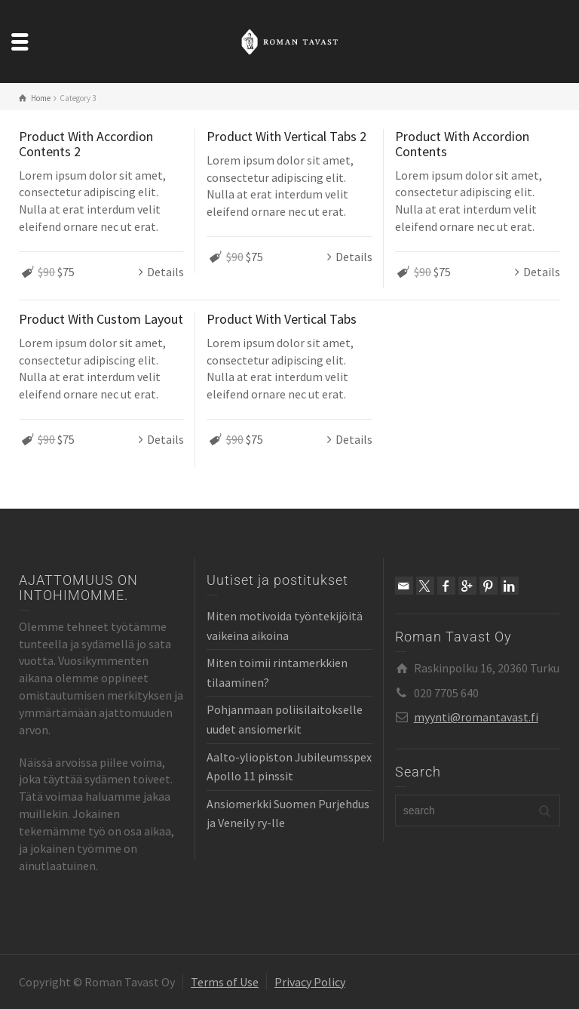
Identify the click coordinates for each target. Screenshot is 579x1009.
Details (165, 271)
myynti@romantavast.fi (476, 716)
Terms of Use (225, 981)
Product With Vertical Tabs (282, 319)
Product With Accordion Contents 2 (86, 144)
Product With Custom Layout (101, 319)
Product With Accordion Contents (462, 144)
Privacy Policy (309, 981)
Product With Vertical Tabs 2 (286, 136)
